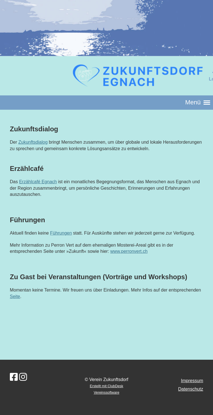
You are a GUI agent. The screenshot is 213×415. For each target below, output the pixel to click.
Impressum (192, 380)
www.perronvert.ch (129, 251)
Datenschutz (190, 389)
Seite (15, 296)
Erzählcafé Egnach (38, 181)
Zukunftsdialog (32, 142)
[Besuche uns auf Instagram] (23, 377)
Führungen (61, 233)
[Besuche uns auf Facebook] (14, 377)
